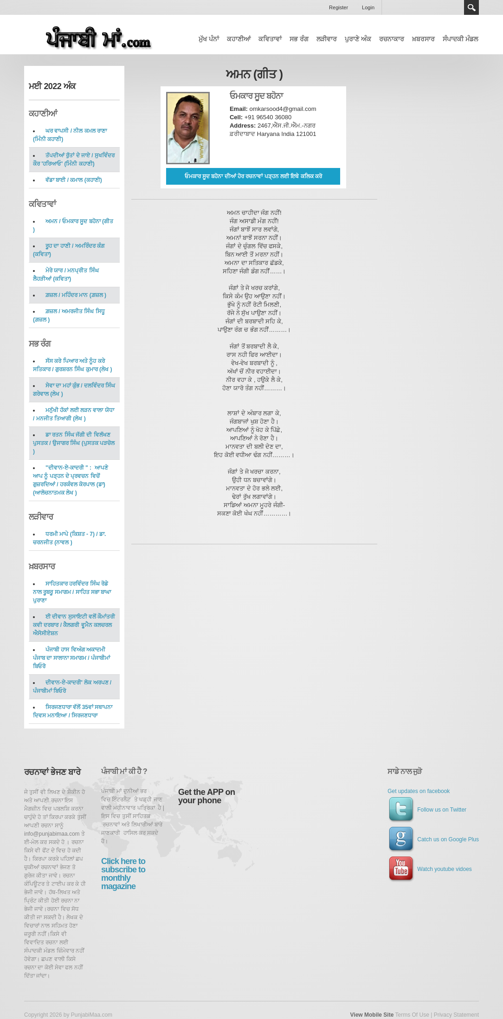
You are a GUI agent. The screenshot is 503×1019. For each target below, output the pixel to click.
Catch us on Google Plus (433, 839)
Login (368, 7)
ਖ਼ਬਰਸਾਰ (423, 39)
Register (338, 7)
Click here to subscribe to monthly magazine (123, 874)
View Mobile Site (372, 1015)
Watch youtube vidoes (429, 869)
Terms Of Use (412, 1015)
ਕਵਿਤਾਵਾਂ (270, 39)
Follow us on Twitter (426, 809)
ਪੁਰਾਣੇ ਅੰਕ (358, 39)
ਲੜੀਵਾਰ (326, 39)
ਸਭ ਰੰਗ (299, 39)
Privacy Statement (456, 1015)
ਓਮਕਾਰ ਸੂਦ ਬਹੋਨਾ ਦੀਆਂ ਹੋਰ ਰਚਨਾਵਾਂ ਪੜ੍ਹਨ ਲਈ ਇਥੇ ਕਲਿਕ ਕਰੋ (253, 176)
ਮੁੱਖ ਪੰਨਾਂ (209, 39)
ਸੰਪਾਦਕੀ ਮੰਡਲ (460, 39)
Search (471, 7)
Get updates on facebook (418, 791)
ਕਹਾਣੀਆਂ (239, 39)
